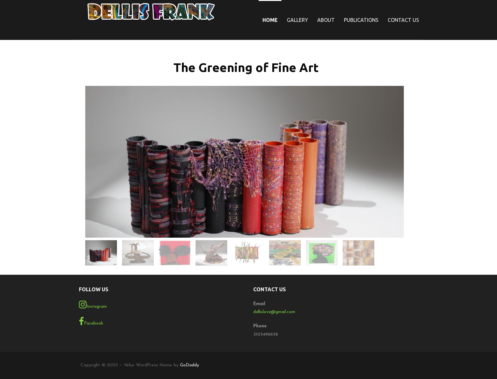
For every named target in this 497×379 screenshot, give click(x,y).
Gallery (297, 20)
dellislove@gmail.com (274, 312)
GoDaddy (189, 365)
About (326, 20)
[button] (244, 159)
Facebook (91, 321)
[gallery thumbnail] (101, 253)
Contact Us (403, 20)
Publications (361, 20)
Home (270, 20)
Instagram (93, 304)
